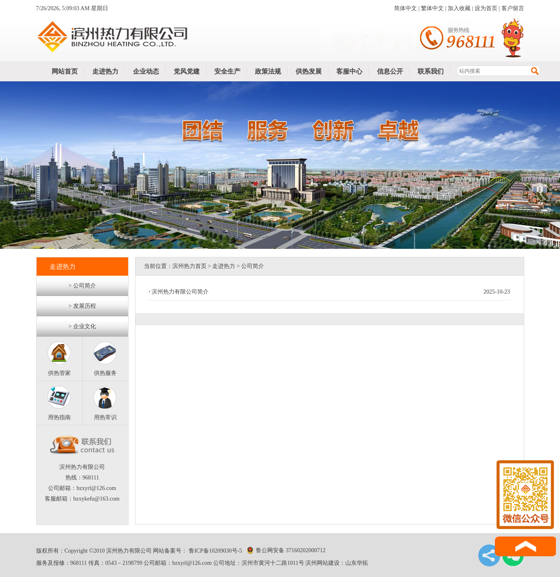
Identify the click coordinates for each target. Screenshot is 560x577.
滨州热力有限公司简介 (179, 292)
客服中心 (349, 71)
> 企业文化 (82, 326)
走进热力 (105, 71)
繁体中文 (432, 8)
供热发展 (309, 71)
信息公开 (390, 71)
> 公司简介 (82, 286)
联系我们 (431, 71)
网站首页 (65, 71)
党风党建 (187, 71)
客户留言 (512, 8)
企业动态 (146, 71)
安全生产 (227, 71)
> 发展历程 (82, 306)
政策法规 (268, 71)
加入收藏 (459, 8)
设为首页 (486, 8)
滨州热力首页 (189, 266)
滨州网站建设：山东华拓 (336, 563)
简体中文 (405, 8)
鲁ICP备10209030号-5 (214, 551)
